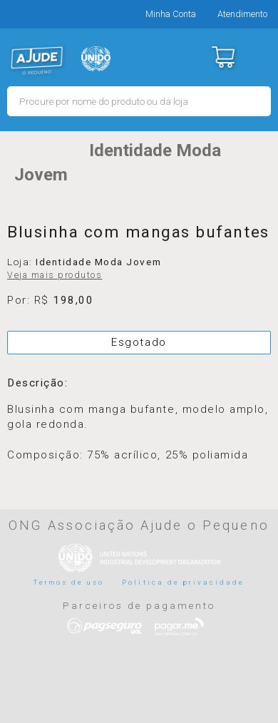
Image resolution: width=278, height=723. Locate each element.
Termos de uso (69, 582)
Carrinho (222, 57)
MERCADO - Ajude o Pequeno (37, 60)
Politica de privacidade (183, 582)
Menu (258, 57)
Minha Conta (170, 14)
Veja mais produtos (54, 275)
